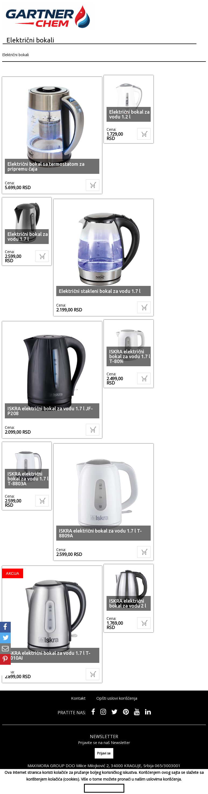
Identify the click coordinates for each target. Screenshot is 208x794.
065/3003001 (168, 765)
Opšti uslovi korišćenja (116, 698)
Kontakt (78, 698)
